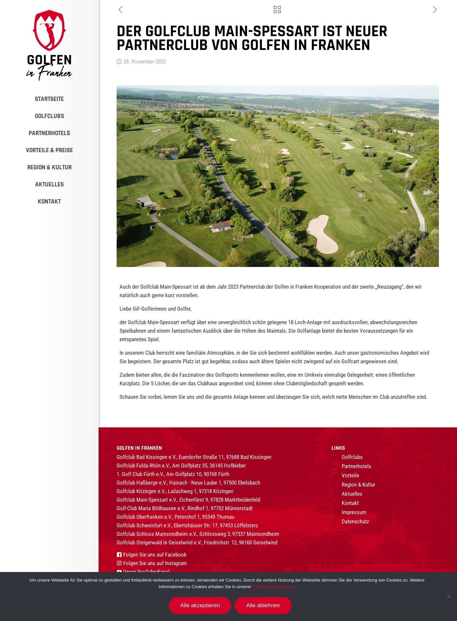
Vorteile (350, 475)
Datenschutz (355, 521)
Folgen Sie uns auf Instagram (155, 563)
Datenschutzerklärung (273, 586)
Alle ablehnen (263, 605)
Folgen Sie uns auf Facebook (155, 554)
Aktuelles (352, 493)
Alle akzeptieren (200, 605)
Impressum (354, 512)
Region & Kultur (358, 484)
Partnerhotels (356, 466)
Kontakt (350, 503)
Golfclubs (352, 457)
